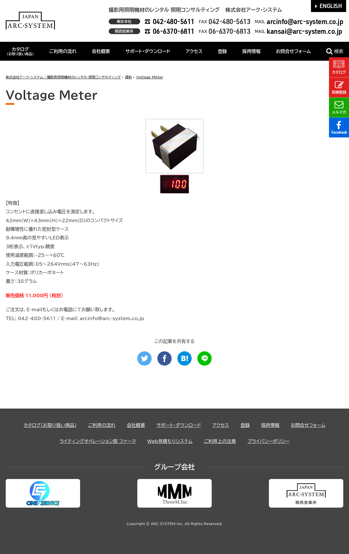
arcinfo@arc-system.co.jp (305, 21)
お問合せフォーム (293, 51)
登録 (222, 51)
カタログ (20, 51)
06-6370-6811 (174, 31)
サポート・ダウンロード (147, 51)
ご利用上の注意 (220, 441)
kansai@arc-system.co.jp (304, 31)
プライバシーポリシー (268, 441)
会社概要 (101, 51)
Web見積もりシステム (170, 441)
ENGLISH (328, 5)
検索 (334, 51)
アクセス (194, 51)
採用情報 (251, 51)
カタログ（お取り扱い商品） (50, 425)
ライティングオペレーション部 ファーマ (98, 441)
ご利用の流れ (63, 51)
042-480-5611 (174, 21)
